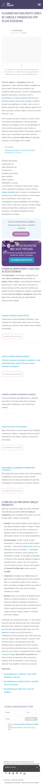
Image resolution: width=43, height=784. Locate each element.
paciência (5, 632)
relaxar (35, 559)
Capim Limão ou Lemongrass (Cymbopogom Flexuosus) (18, 469)
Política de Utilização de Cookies (30, 782)
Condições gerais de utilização (13, 782)
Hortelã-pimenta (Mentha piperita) (15, 356)
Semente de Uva (29, 546)
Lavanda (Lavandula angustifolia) (15, 315)
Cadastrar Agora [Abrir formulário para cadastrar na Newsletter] (21, 234)
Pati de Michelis (18, 30)
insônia (4, 192)
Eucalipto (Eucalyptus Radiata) (14, 427)
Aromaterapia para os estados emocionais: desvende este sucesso (20, 151)
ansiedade (11, 192)
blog (38, 651)
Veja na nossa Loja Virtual (12, 336)
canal (5, 654)
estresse (34, 189)
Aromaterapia (6, 98)
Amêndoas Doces (10, 549)
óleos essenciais (21, 98)
